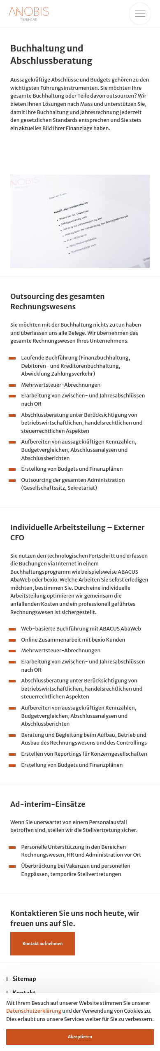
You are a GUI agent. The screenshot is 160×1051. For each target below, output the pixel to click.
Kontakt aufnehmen (43, 943)
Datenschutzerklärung (33, 1011)
